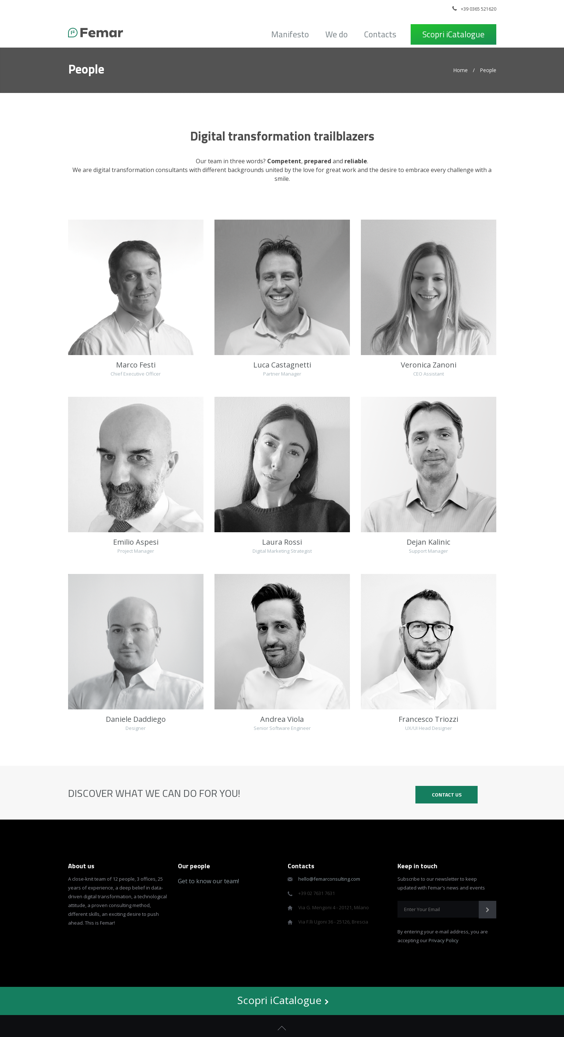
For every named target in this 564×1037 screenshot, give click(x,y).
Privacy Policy (444, 940)
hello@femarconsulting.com (329, 879)
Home (460, 70)
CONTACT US (447, 794)
